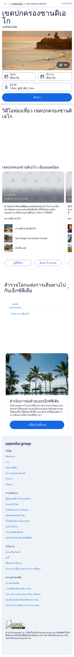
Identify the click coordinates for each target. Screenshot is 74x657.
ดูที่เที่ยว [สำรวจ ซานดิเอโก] (18, 263)
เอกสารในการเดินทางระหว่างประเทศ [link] (22, 605)
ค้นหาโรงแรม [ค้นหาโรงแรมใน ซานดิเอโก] (48, 263)
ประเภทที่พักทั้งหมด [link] (14, 532)
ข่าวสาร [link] (9, 479)
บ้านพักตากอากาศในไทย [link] (17, 510)
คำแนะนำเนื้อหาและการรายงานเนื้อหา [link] (23, 568)
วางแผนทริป (66, 3)
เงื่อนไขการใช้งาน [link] (14, 563)
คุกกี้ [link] (7, 557)
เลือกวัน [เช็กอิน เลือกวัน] (14, 78)
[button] (37, 287)
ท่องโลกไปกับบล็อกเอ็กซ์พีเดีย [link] (19, 537)
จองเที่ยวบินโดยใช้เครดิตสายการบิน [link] (22, 599)
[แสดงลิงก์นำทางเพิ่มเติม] (5, 4)
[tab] (15, 304)
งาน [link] (7, 462)
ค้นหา (37, 97)
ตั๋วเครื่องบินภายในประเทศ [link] (18, 521)
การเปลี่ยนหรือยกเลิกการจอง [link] (18, 588)
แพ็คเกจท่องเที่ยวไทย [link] (15, 515)
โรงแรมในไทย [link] (12, 504)
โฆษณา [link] (9, 484)
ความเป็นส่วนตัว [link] (13, 552)
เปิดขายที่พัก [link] (11, 467)
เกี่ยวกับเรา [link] (10, 456)
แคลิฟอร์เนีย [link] (17, 3)
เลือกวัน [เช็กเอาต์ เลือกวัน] (50, 78)
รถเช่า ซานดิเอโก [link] (19, 313)
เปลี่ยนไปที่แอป (37, 424)
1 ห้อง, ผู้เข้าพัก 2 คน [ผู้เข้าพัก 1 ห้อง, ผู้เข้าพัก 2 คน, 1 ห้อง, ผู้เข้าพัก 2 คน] (22, 88)
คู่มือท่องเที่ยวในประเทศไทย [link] (18, 498)
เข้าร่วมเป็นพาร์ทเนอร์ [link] (15, 473)
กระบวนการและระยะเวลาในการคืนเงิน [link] (23, 594)
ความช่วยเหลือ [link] (12, 583)
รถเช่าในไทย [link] (11, 526)
